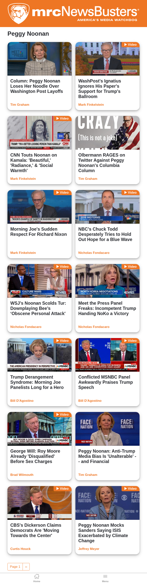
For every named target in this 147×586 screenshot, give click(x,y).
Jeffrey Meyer (88, 549)
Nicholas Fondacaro (93, 253)
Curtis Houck (20, 549)
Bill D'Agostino (21, 401)
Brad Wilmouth (21, 475)
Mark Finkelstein (91, 104)
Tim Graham (19, 104)
